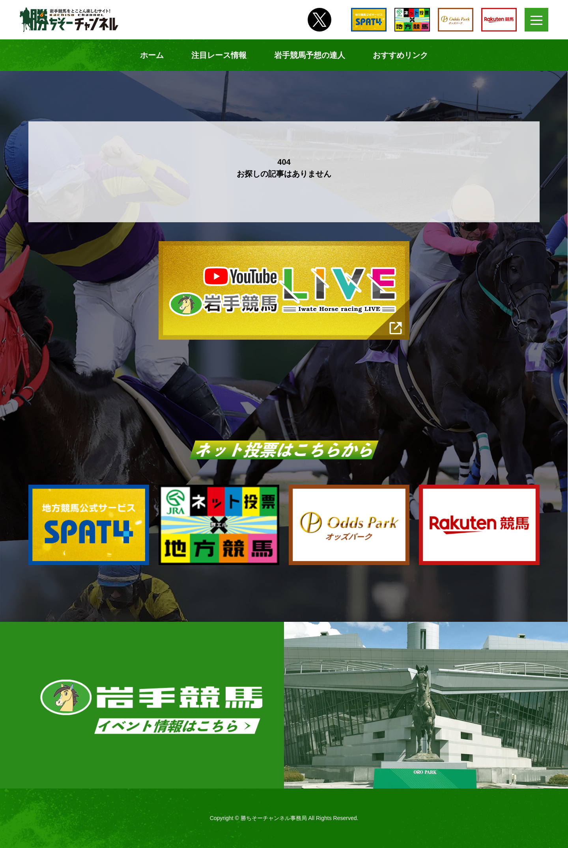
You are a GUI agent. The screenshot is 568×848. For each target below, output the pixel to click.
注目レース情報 (219, 55)
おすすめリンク (400, 55)
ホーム (152, 55)
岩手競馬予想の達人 (309, 55)
